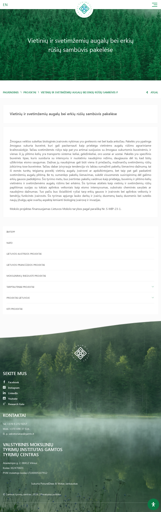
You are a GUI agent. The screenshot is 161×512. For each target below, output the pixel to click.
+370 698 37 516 (19, 429)
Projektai (29, 92)
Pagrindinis (11, 92)
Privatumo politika (50, 494)
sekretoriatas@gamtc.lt (21, 433)
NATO (10, 242)
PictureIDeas (47, 483)
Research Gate (13, 404)
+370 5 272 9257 (17, 424)
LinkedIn (10, 393)
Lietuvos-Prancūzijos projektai (26, 264)
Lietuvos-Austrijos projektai (24, 253)
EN (5, 4)
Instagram (11, 387)
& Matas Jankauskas (66, 483)
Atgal (152, 92)
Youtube (10, 398)
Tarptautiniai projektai (20, 286)
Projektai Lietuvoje (18, 297)
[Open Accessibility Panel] (153, 504)
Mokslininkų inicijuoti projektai (26, 275)
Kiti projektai (14, 308)
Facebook (11, 382)
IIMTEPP (11, 231)
